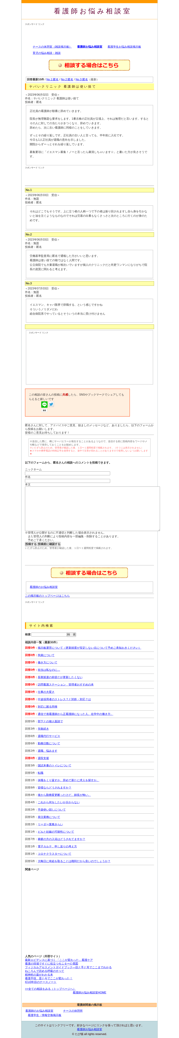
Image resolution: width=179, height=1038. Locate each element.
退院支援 (43, 758)
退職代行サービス (49, 736)
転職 (40, 772)
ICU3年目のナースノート (40, 982)
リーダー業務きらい (50, 824)
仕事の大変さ (46, 691)
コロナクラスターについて (54, 853)
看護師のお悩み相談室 (44, 586)
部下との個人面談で (50, 721)
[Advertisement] (88, 34)
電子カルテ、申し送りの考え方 (57, 846)
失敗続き (43, 728)
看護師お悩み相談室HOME (89, 992)
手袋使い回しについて (52, 809)
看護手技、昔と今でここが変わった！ (49, 978)
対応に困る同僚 (47, 706)
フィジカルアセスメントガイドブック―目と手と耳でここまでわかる (68, 967)
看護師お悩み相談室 (93, 11)
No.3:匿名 (82, 79)
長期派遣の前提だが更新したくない (60, 677)
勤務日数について (49, 743)
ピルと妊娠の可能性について (56, 831)
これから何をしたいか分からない (59, 802)
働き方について (47, 662)
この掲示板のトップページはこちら (47, 595)
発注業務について (49, 817)
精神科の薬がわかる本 (39, 974)
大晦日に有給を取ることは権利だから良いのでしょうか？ (74, 861)
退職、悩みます (47, 750)
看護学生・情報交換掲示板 (44, 1015)
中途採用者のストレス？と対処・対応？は (64, 699)
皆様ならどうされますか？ (54, 787)
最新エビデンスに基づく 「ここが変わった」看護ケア (59, 959)
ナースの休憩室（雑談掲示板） (52, 46)
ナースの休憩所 (73, 1010)
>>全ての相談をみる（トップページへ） (50, 988)
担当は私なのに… (49, 669)
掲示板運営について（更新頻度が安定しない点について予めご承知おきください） (89, 647)
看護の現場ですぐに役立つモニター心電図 (51, 963)
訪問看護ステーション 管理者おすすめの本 (66, 684)
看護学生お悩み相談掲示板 (124, 46)
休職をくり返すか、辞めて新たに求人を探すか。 (68, 780)
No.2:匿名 (67, 79)
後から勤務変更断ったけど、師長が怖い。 (64, 794)
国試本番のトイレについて (54, 765)
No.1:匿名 (52, 79)
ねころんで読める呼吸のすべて (44, 971)
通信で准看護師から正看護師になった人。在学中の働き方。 (75, 713)
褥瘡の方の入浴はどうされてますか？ (61, 839)
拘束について (46, 655)
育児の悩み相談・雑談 (47, 53)
